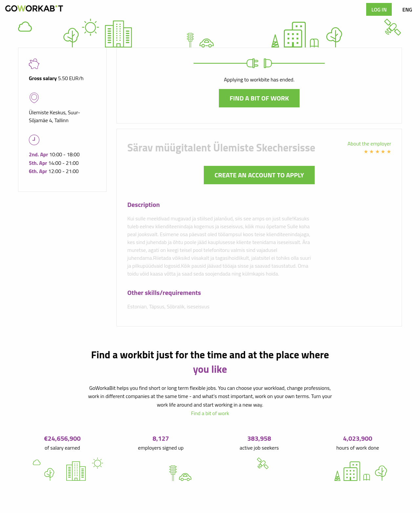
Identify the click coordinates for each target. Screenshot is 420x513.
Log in (379, 9)
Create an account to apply (259, 175)
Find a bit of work (259, 98)
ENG (407, 9)
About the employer (369, 143)
